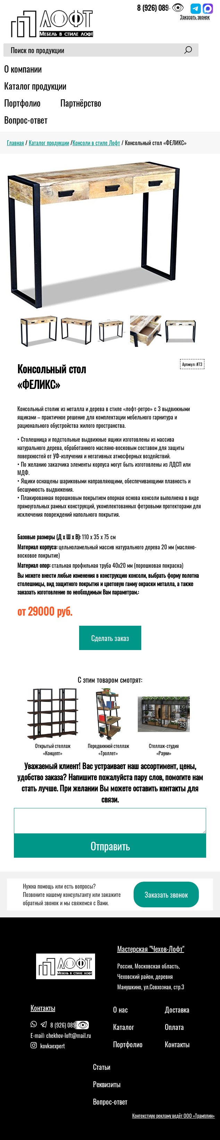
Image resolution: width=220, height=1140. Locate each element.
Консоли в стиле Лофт (96, 143)
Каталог (123, 1027)
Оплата (174, 1027)
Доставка (177, 1009)
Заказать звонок (195, 17)
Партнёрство (80, 103)
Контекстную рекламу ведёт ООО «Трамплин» (173, 1115)
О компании (23, 69)
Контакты (177, 1044)
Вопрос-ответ (26, 120)
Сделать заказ (110, 638)
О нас (120, 1009)
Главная (15, 143)
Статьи (101, 1067)
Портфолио (22, 103)
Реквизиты (106, 1084)
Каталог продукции (35, 86)
